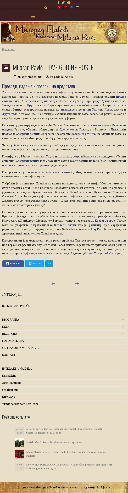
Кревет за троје (105, 221)
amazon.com (68, 110)
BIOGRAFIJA (10, 320)
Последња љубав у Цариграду (79, 101)
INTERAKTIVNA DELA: (17, 369)
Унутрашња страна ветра (39, 101)
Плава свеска (113, 110)
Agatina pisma (11, 383)
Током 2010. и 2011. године (20, 93)
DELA (5, 327)
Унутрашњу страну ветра (63, 157)
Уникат (97, 110)
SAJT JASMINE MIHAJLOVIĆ (21, 348)
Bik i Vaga (8, 397)
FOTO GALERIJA (13, 341)
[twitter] (63, 3)
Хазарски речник (27, 134)
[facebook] (58, 3)
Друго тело (34, 105)
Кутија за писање (113, 101)
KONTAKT (8, 355)
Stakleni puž (10, 390)
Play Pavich (98, 229)
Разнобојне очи (87, 105)
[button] (105, 320)
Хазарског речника (59, 172)
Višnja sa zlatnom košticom (20, 404)
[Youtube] (68, 3)
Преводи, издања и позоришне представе (38, 86)
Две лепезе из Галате (73, 130)
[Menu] (33, 17)
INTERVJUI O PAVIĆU (16, 306)
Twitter (34, 263)
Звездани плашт (13, 105)
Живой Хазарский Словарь (102, 254)
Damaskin (9, 376)
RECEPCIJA (9, 334)
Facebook (12, 263)
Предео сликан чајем (94, 125)
